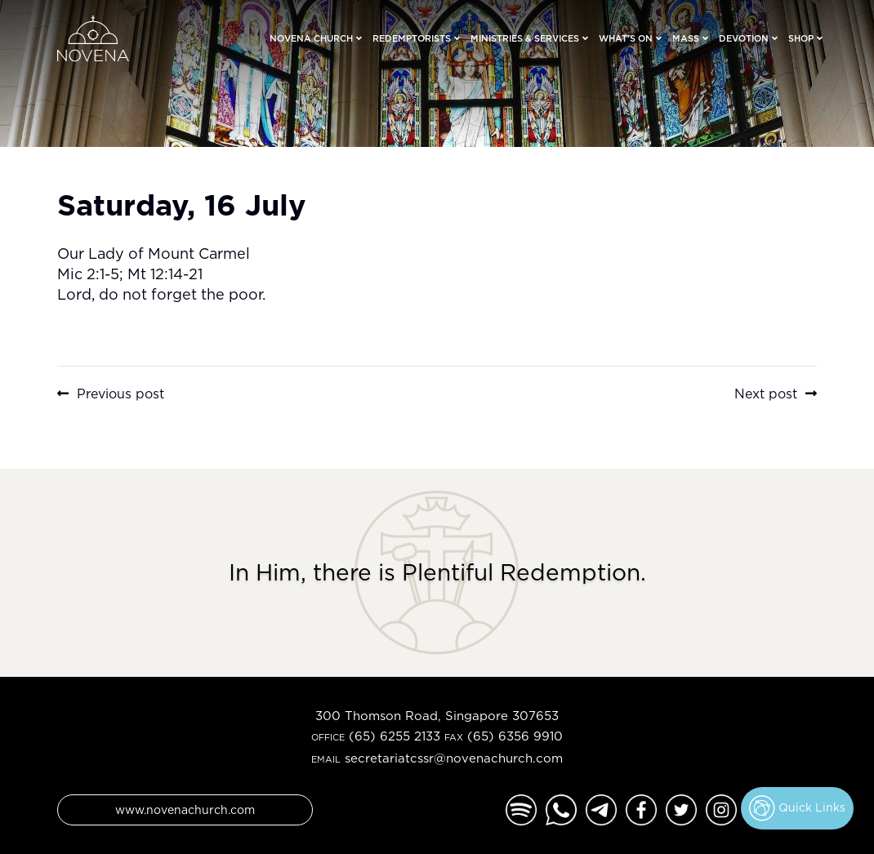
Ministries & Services (524, 38)
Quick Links (797, 808)
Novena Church (311, 38)
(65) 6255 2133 (394, 736)
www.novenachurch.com (185, 809)
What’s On (626, 38)
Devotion (744, 38)
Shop (801, 38)
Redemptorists (411, 38)
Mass (685, 38)
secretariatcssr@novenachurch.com (454, 758)
